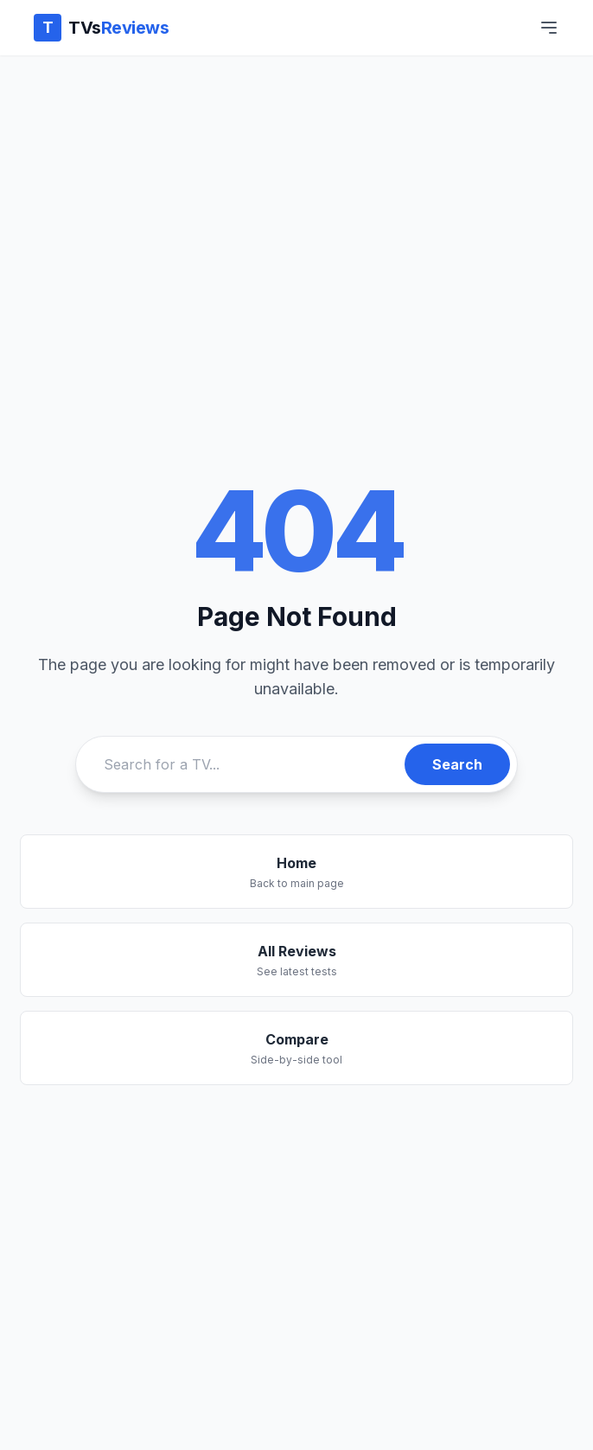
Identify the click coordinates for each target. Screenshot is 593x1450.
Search (457, 764)
